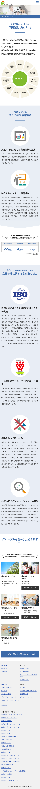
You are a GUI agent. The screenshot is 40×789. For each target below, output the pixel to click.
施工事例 (22, 687)
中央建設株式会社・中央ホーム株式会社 (13, 771)
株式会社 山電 (5, 752)
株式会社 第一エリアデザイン (10, 727)
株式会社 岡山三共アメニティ (10, 755)
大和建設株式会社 (6, 749)
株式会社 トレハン (7, 730)
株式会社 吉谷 (5, 733)
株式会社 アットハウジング (9, 780)
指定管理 (4, 691)
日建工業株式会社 (6, 739)
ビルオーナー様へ (25, 671)
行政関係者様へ (24, 680)
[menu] (37, 3)
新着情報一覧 (24, 694)
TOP (3, 16)
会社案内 (4, 665)
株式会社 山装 (5, 777)
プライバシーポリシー (26, 697)
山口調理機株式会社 (7, 765)
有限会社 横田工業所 (7, 746)
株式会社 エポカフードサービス (11, 761)
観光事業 (4, 705)
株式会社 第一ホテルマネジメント (11, 724)
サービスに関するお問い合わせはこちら (20, 654)
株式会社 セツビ (6, 743)
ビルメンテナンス (6, 687)
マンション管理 (6, 694)
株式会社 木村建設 (7, 774)
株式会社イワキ (6, 768)
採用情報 (4, 671)
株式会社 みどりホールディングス (11, 714)
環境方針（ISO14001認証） (28, 691)
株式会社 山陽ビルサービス (9, 736)
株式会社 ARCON (6, 721)
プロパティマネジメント (8, 697)
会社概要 (4, 668)
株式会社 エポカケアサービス (10, 758)
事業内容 (4, 684)
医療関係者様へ (24, 668)
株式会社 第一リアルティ (9, 718)
